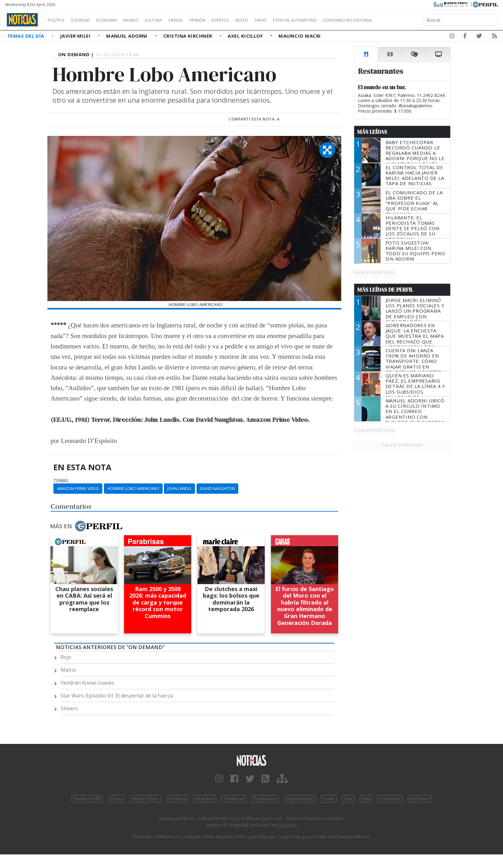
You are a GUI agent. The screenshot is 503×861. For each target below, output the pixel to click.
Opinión (223, 20)
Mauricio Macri (300, 36)
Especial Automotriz (337, 20)
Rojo (66, 657)
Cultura (171, 20)
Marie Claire (145, 799)
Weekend (234, 799)
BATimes (419, 799)
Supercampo (300, 799)
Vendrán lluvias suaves (87, 682)
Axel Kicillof (246, 36)
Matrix (68, 669)
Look (328, 799)
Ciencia (197, 20)
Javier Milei (76, 36)
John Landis (179, 488)
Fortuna (177, 799)
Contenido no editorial (401, 20)
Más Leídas (372, 132)
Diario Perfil (87, 799)
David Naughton (217, 488)
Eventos (250, 20)
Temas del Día (26, 36)
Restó (275, 20)
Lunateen (390, 799)
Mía (366, 799)
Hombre (205, 799)
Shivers (69, 708)
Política (58, 20)
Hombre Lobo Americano (133, 488)
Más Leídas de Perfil (385, 289)
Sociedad (87, 20)
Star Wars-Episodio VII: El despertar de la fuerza (117, 695)
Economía (117, 20)
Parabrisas (265, 799)
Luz (348, 799)
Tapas (296, 20)
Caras (116, 799)
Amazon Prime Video (78, 488)
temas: (61, 480)
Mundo (145, 20)
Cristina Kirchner (188, 36)
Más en (86, 526)
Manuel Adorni (127, 36)
